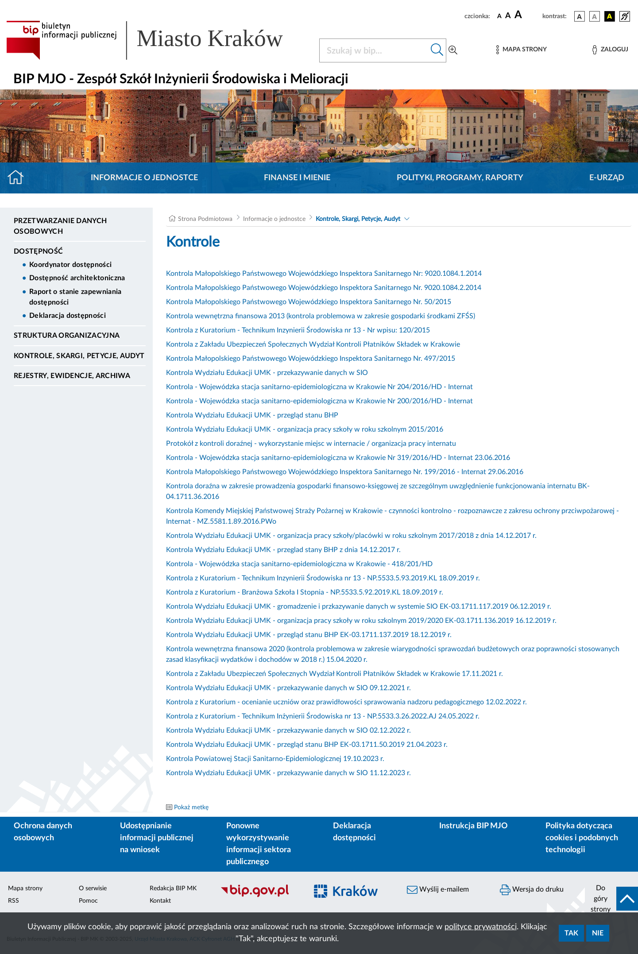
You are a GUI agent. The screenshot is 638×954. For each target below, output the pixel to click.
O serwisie (93, 888)
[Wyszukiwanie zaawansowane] (453, 50)
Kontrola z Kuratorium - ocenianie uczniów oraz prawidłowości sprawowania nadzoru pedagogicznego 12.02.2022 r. (346, 702)
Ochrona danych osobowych (43, 832)
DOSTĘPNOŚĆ (38, 251)
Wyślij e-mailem (438, 889)
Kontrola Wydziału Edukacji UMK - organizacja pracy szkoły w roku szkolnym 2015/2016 (304, 429)
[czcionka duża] (527, 15)
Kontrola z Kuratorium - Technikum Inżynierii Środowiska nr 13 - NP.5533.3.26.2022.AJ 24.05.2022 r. (322, 716)
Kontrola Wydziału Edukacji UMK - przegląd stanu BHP (252, 415)
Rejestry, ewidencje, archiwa (72, 375)
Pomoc (88, 901)
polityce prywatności (481, 927)
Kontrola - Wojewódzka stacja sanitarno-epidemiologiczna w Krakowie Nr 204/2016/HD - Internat (319, 386)
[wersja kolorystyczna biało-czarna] (594, 16)
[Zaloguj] (610, 49)
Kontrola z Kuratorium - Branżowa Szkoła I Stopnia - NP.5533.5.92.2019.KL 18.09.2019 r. (304, 592)
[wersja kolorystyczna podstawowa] (579, 16)
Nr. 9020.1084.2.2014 (446, 287)
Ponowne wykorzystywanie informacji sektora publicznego (258, 844)
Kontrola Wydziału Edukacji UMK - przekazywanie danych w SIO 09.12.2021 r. (288, 687)
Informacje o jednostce (144, 178)
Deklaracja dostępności (67, 315)
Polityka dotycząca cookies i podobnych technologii (581, 838)
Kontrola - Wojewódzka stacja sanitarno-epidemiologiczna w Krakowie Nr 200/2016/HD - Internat (319, 401)
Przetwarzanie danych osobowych (60, 226)
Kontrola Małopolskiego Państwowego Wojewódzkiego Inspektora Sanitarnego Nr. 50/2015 (308, 301)
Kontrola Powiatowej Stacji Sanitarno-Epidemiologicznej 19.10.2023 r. (275, 758)
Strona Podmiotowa (205, 219)
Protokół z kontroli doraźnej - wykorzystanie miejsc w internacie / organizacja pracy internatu (311, 443)
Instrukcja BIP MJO (473, 826)
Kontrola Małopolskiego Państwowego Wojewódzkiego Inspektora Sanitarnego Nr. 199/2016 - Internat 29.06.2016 (344, 471)
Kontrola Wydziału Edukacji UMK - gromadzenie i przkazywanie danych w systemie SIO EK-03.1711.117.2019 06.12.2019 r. (358, 606)
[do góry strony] (611, 899)
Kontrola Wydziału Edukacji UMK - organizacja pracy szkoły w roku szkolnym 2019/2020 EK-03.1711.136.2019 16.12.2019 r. (361, 620)
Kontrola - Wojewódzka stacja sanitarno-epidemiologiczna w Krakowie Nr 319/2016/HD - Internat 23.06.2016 (338, 457)
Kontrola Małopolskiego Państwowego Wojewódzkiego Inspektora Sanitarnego (288, 287)
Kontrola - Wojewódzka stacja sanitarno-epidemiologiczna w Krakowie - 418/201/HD (299, 564)
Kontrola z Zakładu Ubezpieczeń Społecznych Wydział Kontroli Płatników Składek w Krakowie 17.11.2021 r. (334, 673)
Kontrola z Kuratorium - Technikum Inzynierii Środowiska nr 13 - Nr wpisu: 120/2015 (298, 330)
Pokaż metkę (191, 807)
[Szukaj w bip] (437, 50)
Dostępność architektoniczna (77, 278)
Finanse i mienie (297, 178)
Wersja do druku (532, 889)
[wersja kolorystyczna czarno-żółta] (609, 16)
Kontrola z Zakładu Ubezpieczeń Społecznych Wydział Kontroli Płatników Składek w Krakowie (313, 344)
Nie (597, 933)
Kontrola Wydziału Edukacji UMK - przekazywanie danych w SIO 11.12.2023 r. (288, 772)
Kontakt (160, 901)
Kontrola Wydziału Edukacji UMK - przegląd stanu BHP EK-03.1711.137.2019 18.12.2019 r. (309, 634)
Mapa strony (25, 888)
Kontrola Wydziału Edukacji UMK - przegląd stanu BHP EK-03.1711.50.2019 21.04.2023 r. (307, 744)
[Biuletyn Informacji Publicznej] (259, 896)
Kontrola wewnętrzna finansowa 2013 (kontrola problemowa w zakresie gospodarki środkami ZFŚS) (320, 316)
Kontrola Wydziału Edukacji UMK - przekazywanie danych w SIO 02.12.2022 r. (288, 730)
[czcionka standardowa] (499, 16)
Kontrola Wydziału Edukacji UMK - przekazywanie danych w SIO (267, 372)
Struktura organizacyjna (67, 335)
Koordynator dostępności (70, 264)
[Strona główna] (19, 178)
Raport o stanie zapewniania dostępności (75, 297)
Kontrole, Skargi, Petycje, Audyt (79, 355)
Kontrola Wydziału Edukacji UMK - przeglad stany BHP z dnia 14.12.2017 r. (283, 549)
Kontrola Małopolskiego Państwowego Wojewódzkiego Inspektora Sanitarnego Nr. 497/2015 (310, 358)
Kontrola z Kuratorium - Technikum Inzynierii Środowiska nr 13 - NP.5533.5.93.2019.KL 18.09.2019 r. (323, 578)
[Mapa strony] (521, 49)
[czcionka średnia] (508, 16)
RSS (13, 901)
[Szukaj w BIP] (374, 50)
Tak (571, 933)
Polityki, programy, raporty (460, 178)
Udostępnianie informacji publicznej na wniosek (156, 838)
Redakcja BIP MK (173, 888)
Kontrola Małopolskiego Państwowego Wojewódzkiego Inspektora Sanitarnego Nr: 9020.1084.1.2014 (324, 273)
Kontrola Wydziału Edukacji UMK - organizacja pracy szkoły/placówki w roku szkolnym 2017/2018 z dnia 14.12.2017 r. (351, 535)
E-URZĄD (606, 178)
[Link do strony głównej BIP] (157, 40)
